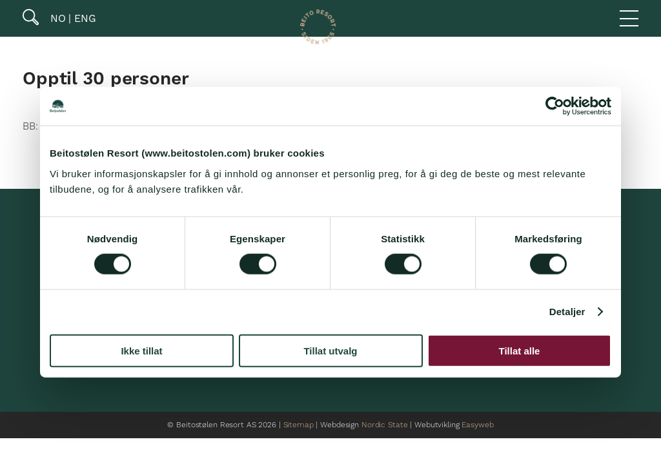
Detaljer (567, 311)
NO (56, 18)
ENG (83, 18)
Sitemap (298, 425)
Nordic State (384, 425)
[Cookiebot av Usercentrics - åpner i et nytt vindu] (554, 106)
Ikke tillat (141, 350)
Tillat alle (519, 350)
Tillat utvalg (330, 350)
